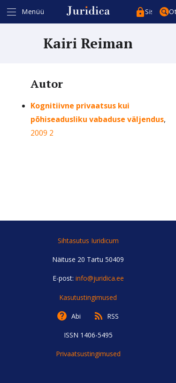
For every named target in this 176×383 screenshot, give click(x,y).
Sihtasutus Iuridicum (88, 240)
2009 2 (42, 133)
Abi (76, 316)
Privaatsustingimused (88, 353)
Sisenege (148, 11)
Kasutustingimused (88, 297)
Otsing (172, 11)
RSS (113, 316)
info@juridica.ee (100, 278)
